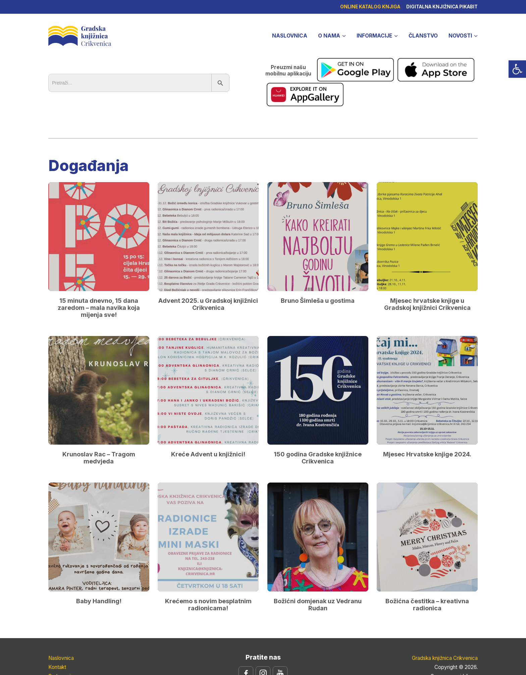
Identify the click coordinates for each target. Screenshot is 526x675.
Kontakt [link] (57, 635)
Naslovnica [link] (289, 36)
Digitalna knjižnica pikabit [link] (442, 6)
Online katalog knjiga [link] (369, 6)
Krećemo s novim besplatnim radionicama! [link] (208, 573)
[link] (517, 69)
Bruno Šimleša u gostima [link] (318, 268)
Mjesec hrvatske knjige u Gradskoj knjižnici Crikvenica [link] (427, 272)
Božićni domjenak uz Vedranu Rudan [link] (318, 573)
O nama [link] (329, 36)
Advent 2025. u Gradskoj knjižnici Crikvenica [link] (208, 272)
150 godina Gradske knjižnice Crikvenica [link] (318, 426)
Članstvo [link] (423, 36)
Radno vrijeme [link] (65, 644)
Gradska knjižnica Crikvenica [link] (79, 35)
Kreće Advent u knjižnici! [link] (208, 422)
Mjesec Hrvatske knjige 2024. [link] (427, 422)
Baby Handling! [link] (98, 569)
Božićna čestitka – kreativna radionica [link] (427, 573)
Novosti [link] (460, 36)
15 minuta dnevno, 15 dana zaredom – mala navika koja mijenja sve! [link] (99, 275)
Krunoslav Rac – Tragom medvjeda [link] (98, 426)
